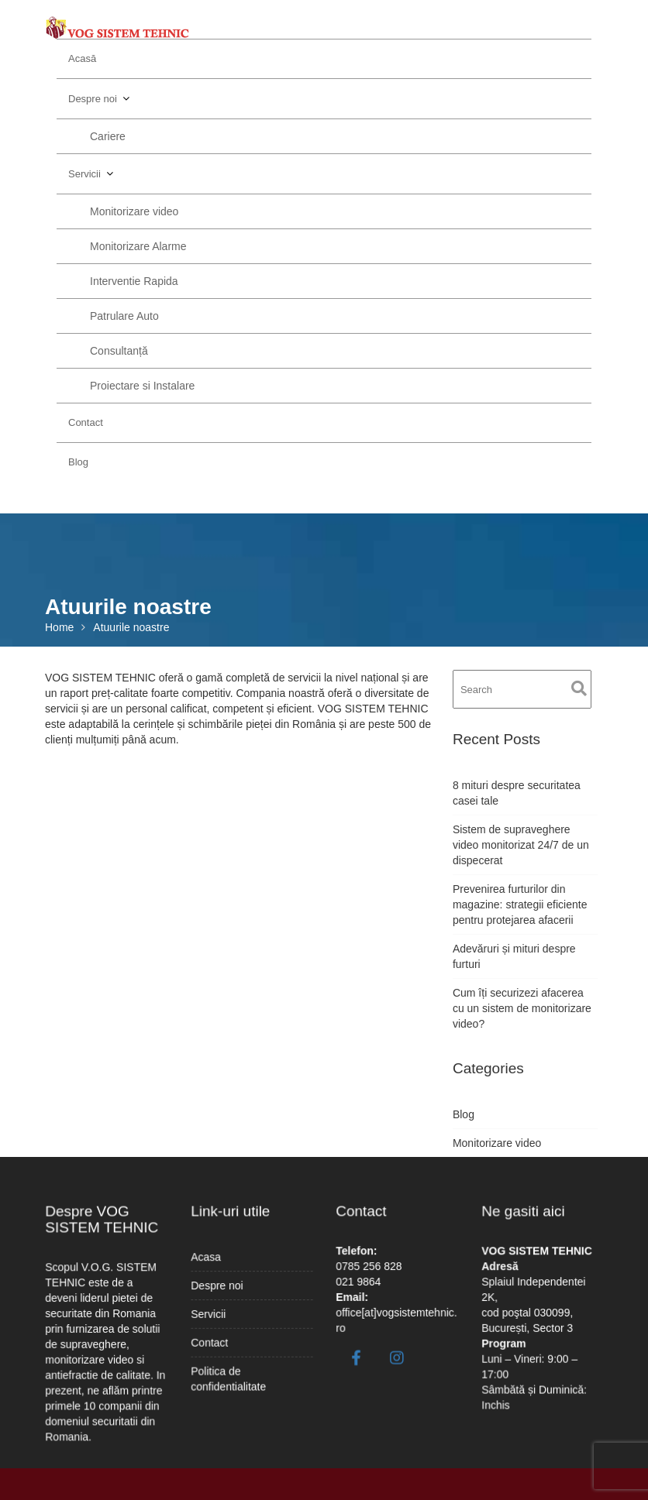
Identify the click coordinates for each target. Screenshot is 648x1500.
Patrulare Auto (124, 316)
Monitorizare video (134, 211)
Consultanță (119, 351)
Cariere (108, 136)
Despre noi (92, 99)
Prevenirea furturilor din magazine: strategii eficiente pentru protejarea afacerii (520, 904)
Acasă (82, 58)
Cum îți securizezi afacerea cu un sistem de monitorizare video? (522, 1008)
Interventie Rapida (134, 281)
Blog (78, 462)
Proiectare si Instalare (142, 385)
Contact (85, 422)
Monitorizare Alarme (138, 246)
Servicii (84, 174)
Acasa (209, 1259)
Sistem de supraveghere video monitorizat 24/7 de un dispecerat (521, 845)
